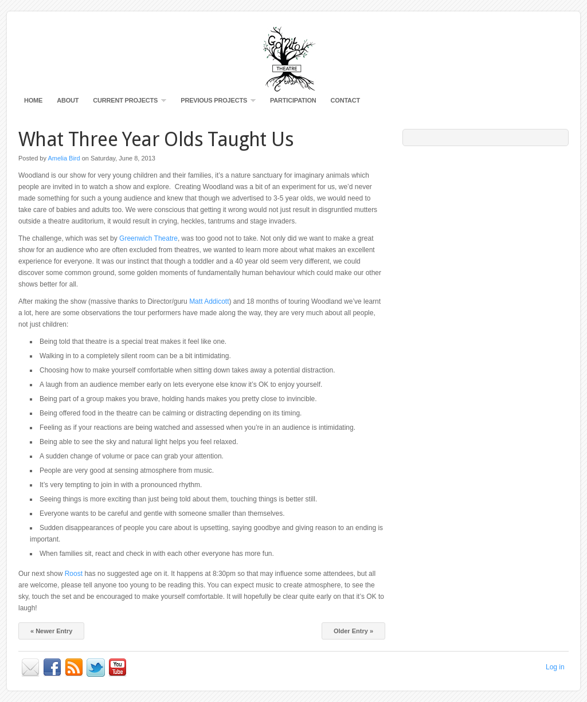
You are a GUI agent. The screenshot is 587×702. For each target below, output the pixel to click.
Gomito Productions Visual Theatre (293, 57)
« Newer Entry (51, 631)
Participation (293, 100)
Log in (555, 667)
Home (33, 100)
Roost (74, 574)
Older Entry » (353, 631)
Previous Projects (215, 103)
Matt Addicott (209, 301)
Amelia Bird (64, 158)
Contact (346, 100)
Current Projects (126, 103)
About (68, 100)
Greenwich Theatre (148, 238)
